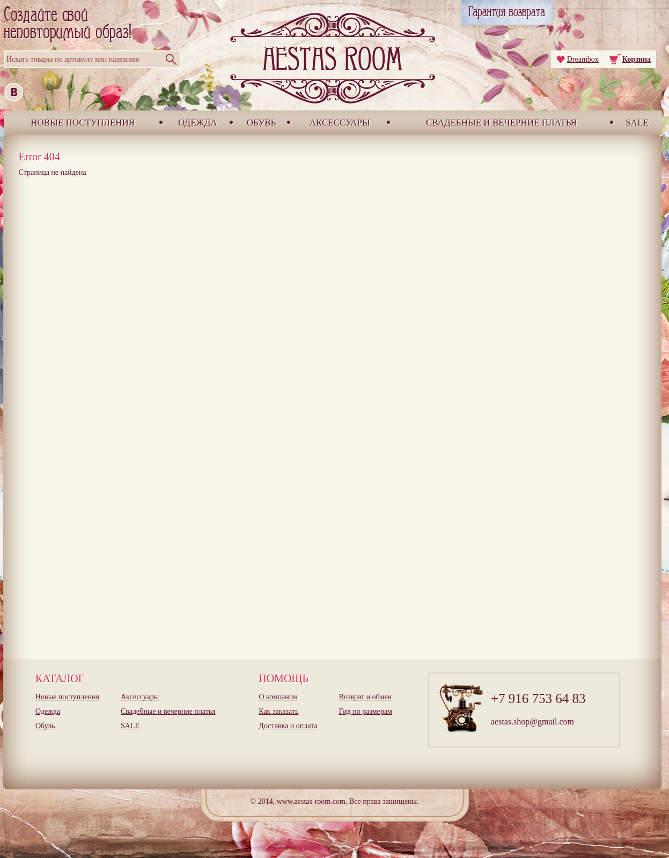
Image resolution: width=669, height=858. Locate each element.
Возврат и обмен (365, 697)
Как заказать (278, 711)
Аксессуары (340, 122)
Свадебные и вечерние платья (501, 122)
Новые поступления (83, 122)
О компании (278, 697)
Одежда (197, 122)
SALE (637, 122)
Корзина (636, 59)
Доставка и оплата (288, 726)
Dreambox (583, 59)
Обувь (261, 122)
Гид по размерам (365, 711)
